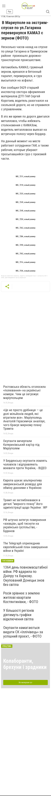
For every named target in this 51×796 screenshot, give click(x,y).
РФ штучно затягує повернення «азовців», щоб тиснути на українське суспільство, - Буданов (24, 525)
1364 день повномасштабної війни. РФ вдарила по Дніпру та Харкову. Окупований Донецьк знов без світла (25, 576)
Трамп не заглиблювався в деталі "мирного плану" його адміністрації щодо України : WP (25, 503)
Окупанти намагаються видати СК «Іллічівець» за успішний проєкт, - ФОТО (23, 631)
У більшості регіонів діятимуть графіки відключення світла (18, 614)
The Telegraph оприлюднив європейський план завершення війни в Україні (25, 547)
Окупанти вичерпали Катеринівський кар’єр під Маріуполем (21, 444)
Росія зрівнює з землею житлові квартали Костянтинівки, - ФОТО (21, 597)
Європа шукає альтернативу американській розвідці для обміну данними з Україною (22, 484)
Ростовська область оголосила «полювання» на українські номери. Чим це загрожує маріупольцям (24, 392)
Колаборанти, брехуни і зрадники (25, 664)
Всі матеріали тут (25, 682)
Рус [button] (9, 11)
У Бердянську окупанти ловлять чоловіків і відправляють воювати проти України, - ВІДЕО (25, 464)
